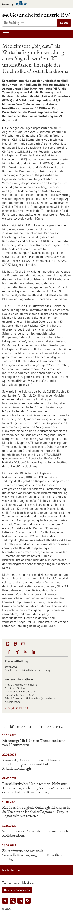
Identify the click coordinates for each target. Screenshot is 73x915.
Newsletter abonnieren (17, 890)
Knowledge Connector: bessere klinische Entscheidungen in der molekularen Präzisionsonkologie (31, 765)
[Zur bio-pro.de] (15, 4)
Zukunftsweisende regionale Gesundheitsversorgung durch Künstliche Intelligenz (32, 855)
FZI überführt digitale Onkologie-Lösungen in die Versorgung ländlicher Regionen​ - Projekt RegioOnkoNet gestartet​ (36, 812)
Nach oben (9, 870)
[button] (9, 652)
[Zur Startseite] (36, 14)
